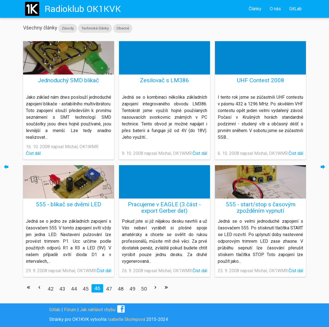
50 (144, 289)
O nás (275, 8)
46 (97, 288)
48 (121, 289)
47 (109, 289)
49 (132, 289)
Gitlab (54, 309)
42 (51, 289)
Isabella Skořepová (126, 319)
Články (255, 8)
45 (86, 289)
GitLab (295, 8)
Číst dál (33, 153)
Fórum (70, 309)
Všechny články (40, 28)
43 (62, 289)
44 (74, 289)
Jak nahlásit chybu (97, 309)
